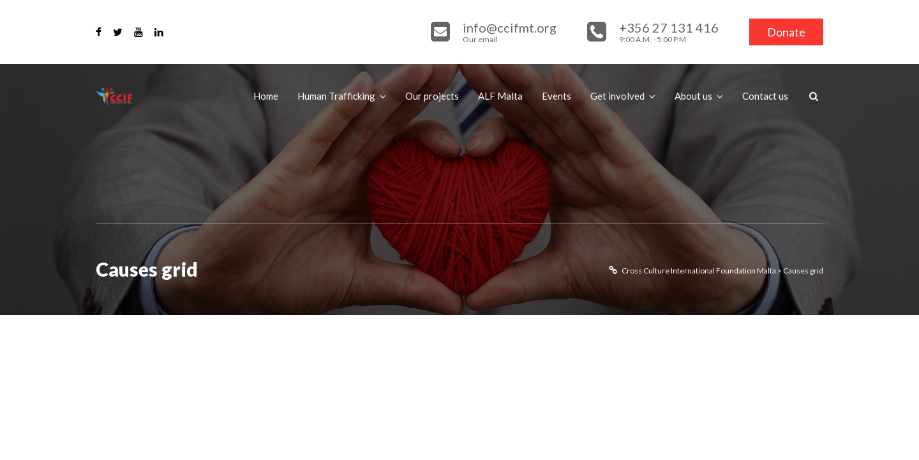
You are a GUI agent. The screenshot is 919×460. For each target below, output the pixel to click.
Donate (786, 32)
